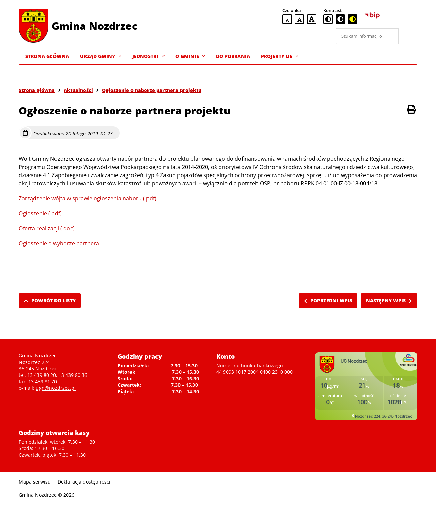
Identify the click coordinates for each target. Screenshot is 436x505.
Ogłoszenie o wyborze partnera (59, 243)
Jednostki (148, 56)
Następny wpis (389, 300)
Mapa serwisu (35, 481)
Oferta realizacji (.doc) (47, 228)
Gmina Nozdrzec (94, 26)
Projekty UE (279, 56)
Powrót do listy (50, 300)
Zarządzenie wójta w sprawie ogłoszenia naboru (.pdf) (87, 198)
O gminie (190, 56)
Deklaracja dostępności (84, 481)
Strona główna (37, 90)
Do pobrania (233, 56)
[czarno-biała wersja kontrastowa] (340, 19)
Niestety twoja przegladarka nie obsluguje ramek (366, 386)
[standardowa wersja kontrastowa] (328, 19)
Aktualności (78, 90)
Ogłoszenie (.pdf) (40, 213)
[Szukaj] (409, 36)
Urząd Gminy (100, 56)
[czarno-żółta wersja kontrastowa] (352, 19)
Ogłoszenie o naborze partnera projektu (151, 90)
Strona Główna (47, 56)
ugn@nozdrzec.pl (56, 388)
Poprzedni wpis (328, 300)
